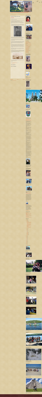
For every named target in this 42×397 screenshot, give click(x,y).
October (27, 233)
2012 (26, 236)
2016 (26, 239)
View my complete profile (28, 210)
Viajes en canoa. (27, 49)
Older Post (24, 79)
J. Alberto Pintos (27, 204)
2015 (26, 238)
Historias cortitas (27, 41)
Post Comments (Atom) (14, 80)
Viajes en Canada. (27, 52)
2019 (26, 241)
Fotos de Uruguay (27, 212)
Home (17, 79)
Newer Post (11, 79)
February (27, 221)
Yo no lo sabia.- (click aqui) (29, 227)
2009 (26, 219)
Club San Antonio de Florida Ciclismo (28, 217)
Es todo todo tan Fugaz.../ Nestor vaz (28, 215)
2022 (26, 243)
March (27, 228)
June (27, 230)
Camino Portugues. (27, 47)
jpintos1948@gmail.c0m (27, 78)
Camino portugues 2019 (27, 50)
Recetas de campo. (27, 48)
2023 (26, 244)
